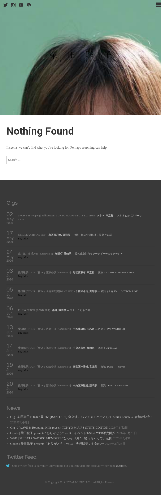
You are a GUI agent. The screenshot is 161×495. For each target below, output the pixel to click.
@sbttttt (121, 465)
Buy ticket (23, 238)
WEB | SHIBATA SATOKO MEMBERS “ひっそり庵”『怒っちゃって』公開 (61, 438)
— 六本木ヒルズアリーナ (119, 215)
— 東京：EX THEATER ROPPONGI (103, 272)
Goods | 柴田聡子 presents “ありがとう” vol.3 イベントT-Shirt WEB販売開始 (63, 433)
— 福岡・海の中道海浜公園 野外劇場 (80, 234)
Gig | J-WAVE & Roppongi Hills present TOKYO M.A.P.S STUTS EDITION (59, 427)
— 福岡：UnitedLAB (95, 347)
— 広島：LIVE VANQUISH (99, 329)
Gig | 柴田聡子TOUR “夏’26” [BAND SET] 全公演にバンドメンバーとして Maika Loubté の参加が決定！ (81, 417)
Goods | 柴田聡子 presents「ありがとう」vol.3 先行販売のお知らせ (57, 443)
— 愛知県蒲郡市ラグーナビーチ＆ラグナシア (89, 253)
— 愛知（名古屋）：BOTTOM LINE (106, 291)
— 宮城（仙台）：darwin (99, 366)
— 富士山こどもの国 (71, 310)
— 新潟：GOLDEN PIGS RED (101, 385)
